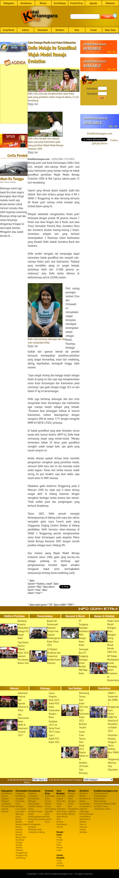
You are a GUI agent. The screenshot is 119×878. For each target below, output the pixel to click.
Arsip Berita (8, 30)
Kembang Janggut (20, 797)
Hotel (70, 803)
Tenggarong (21, 852)
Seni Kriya (61, 811)
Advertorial (99, 798)
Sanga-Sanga (19, 843)
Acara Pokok (48, 802)
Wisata (43, 3)
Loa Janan (20, 809)
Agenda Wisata (72, 812)
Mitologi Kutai (35, 829)
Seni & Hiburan (83, 825)
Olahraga (84, 811)
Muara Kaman (19, 828)
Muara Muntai (18, 833)
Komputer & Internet (85, 807)
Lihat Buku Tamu (102, 809)
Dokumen (110, 3)
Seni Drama (59, 820)
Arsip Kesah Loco (59, 840)
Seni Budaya (60, 3)
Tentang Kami (101, 793)
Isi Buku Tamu (101, 806)
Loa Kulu (19, 811)
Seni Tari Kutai (60, 802)
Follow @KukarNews (105, 142)
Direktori (60, 30)
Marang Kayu (19, 815)
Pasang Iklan (100, 796)
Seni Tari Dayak (60, 797)
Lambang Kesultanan (33, 797)
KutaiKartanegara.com (99, 133)
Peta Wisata (71, 799)
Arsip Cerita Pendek (60, 863)
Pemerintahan (8, 806)
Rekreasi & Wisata (85, 820)
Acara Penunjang (50, 807)
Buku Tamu (110, 30)
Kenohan (19, 801)
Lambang (6, 803)
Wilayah (5, 801)
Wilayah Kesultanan (33, 802)
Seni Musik (62, 816)
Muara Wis (20, 837)
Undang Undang (36, 832)
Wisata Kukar (71, 794)
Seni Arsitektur (61, 807)
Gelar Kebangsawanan (36, 815)
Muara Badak (18, 820)
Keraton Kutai (35, 811)
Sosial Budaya (83, 830)
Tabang (19, 850)
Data (77, 30)
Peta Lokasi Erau (48, 819)
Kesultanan (26, 3)
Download (43, 30)
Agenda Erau (49, 812)
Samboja (19, 839)
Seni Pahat (62, 814)
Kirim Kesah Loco (59, 847)
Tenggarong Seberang (21, 856)
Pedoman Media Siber (105, 803)
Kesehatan (85, 803)
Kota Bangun (19, 805)
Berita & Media (83, 794)
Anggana (19, 793)
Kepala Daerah (5, 810)
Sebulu (18, 847)
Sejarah (5, 798)
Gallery (25, 30)
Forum (93, 30)
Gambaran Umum (6, 794)
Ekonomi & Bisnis (85, 799)
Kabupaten (8, 3)
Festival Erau (76, 3)
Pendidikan (85, 816)
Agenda (93, 3)
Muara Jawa (21, 824)
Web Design (100, 801)
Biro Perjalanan (73, 807)
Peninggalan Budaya (34, 825)
